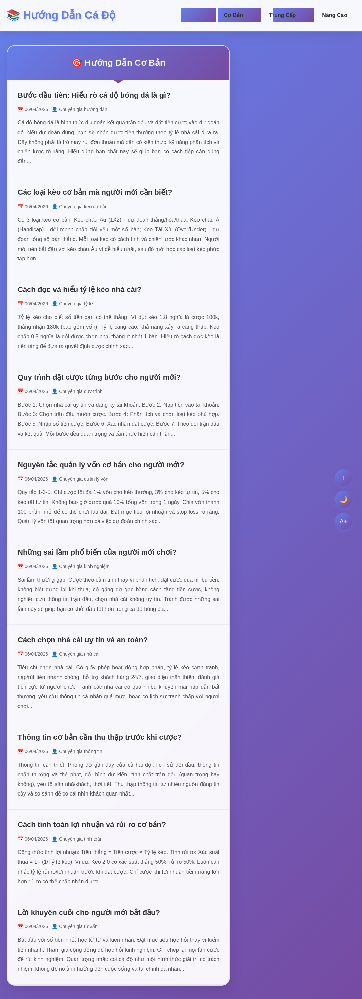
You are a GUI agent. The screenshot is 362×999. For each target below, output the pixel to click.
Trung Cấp (282, 15)
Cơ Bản (233, 15)
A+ (344, 521)
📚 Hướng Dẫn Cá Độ (61, 15)
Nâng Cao (334, 15)
